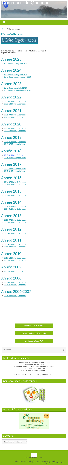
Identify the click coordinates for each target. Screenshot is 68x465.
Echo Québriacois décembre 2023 (17, 90)
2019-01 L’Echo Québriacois (15, 142)
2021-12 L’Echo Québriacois (15, 117)
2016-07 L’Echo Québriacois (15, 182)
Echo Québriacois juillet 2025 (15, 63)
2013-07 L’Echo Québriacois (15, 220)
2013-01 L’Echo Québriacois (15, 222)
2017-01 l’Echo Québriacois (15, 171)
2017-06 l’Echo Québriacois (15, 168)
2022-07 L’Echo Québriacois (15, 101)
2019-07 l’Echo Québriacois (15, 144)
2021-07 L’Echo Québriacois (15, 115)
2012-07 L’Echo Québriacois (15, 233)
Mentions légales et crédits (46, 461)
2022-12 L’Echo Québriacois (15, 104)
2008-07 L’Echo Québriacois (15, 282)
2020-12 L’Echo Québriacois (15, 131)
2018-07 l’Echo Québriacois (15, 157)
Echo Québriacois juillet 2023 (15, 88)
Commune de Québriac (25, 2)
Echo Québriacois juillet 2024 (15, 74)
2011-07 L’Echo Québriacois (15, 247)
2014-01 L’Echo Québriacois (15, 209)
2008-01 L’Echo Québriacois (15, 285)
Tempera (52, 463)
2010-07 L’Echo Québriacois (15, 260)
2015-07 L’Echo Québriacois (15, 195)
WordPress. (61, 463)
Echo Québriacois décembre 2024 (17, 77)
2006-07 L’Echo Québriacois (15, 296)
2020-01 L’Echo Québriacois (15, 128)
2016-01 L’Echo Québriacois (15, 184)
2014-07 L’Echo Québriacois (15, 206)
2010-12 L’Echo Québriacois (15, 258)
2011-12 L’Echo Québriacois (15, 244)
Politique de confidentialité (24, 461)
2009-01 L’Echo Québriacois (15, 271)
